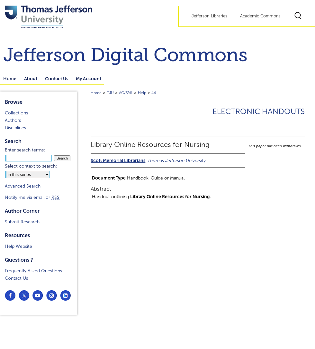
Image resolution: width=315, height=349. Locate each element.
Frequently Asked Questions (33, 270)
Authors (13, 120)
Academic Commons (260, 16)
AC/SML (126, 93)
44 (153, 93)
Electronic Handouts (258, 111)
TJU (110, 93)
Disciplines (15, 127)
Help (142, 93)
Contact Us (16, 278)
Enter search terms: (25, 150)
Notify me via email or (32, 197)
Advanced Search (22, 186)
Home (96, 93)
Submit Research (22, 221)
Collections (16, 113)
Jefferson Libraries (209, 16)
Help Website (18, 246)
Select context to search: (31, 166)
